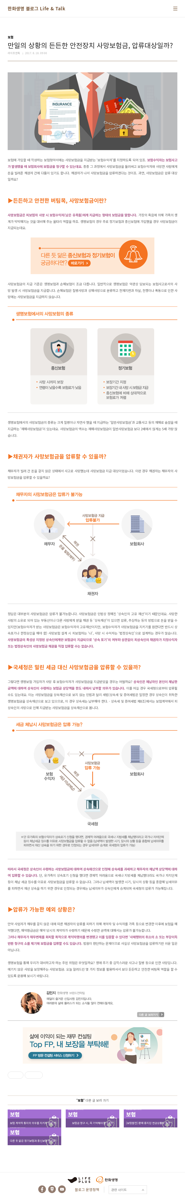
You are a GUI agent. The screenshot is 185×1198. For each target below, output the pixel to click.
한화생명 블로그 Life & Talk (36, 8)
